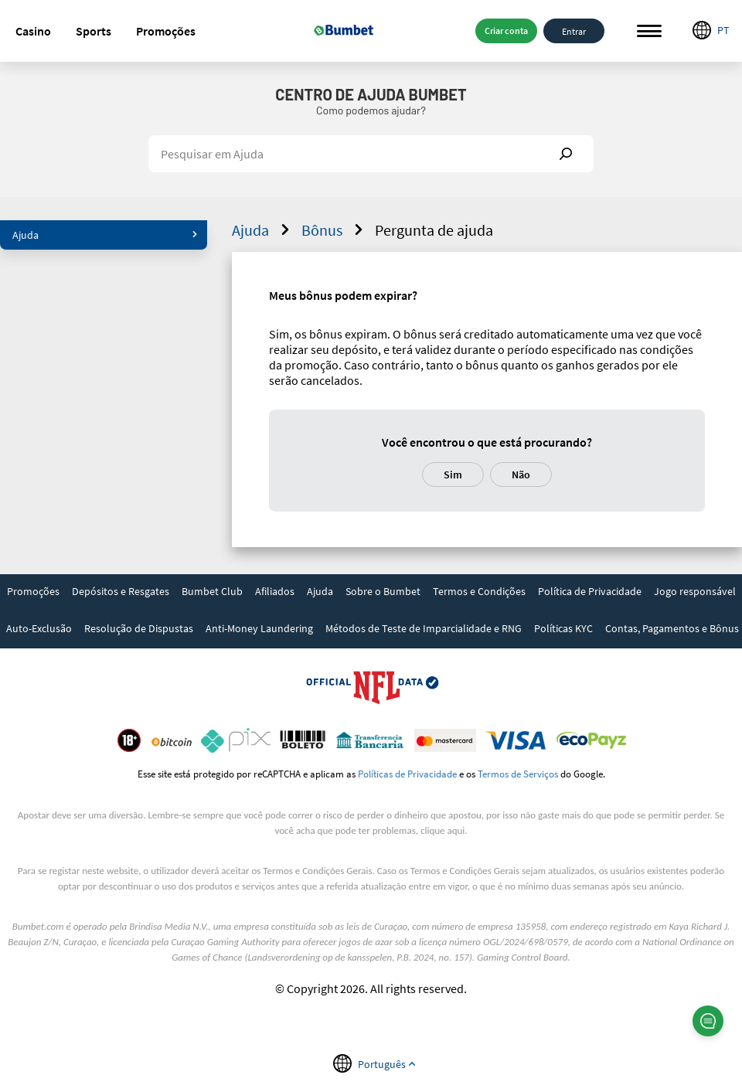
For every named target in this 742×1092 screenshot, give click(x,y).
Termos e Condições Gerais (317, 870)
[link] (33, 592)
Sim (453, 474)
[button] (33, 30)
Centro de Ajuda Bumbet (370, 94)
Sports (93, 31)
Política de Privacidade (590, 591)
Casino (33, 31)
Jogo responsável (695, 591)
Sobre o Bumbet (382, 591)
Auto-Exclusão (39, 628)
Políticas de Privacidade (407, 773)
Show (566, 154)
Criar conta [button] (506, 30)
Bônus (334, 230)
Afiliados (274, 591)
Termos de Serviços (518, 773)
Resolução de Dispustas (138, 628)
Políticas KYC (563, 628)
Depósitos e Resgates (120, 591)
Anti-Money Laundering (259, 628)
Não (521, 474)
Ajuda (105, 235)
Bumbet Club (212, 591)
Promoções (166, 31)
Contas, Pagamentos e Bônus (672, 628)
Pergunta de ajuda (434, 230)
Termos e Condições (479, 591)
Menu (649, 31)
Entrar (574, 30)
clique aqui (442, 830)
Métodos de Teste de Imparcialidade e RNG (423, 628)
